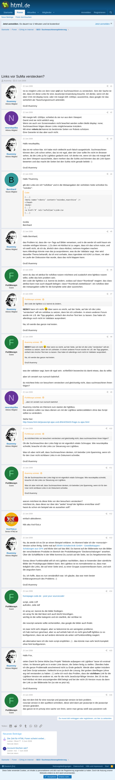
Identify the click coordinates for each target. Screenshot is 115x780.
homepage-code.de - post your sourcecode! (43, 596)
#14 (110, 591)
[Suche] (111, 12)
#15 (110, 651)
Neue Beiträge (7, 17)
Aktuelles (31, 12)
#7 (111, 294)
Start (107, 766)
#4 (111, 174)
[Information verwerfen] (111, 23)
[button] (38, 12)
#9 (111, 392)
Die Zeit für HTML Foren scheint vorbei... (26, 738)
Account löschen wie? (17, 748)
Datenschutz (78, 766)
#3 (111, 139)
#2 (111, 112)
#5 (111, 232)
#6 (111, 270)
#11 (110, 468)
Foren (20, 12)
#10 (110, 429)
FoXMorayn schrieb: (33, 299)
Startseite (8, 12)
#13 (110, 538)
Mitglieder (47, 12)
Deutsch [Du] (8, 766)
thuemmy (7, 81)
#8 (111, 337)
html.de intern (12, 744)
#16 (110, 695)
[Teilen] (107, 86)
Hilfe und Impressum (94, 766)
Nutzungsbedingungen (62, 766)
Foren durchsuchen (24, 17)
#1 (111, 86)
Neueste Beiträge (12, 733)
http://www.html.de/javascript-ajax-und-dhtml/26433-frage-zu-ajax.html (56, 422)
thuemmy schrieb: (32, 342)
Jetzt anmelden (102, 24)
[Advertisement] (57, 53)
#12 (110, 514)
